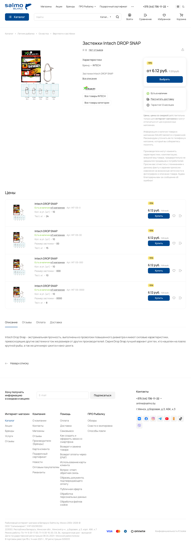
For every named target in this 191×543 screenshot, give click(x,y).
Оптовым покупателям (46, 467)
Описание (11, 322)
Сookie (182, 531)
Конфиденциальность (166, 531)
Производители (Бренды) (42, 442)
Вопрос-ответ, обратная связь (69, 471)
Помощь (65, 414)
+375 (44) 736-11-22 (154, 6)
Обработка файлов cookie (71, 503)
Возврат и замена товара (70, 448)
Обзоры (92, 420)
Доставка (56, 322)
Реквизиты (39, 472)
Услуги (9, 436)
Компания (39, 414)
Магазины (38, 431)
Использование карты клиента (73, 463)
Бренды (9, 431)
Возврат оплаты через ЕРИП (73, 456)
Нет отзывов (96, 49)
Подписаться (102, 395)
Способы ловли (97, 431)
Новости (38, 462)
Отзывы (27, 322)
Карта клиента (41, 449)
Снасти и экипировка (100, 425)
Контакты (38, 425)
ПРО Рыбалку (96, 414)
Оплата (40, 322)
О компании (39, 420)
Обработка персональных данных (73, 495)
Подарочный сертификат (40, 455)
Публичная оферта (71, 489)
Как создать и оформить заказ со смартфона (71, 439)
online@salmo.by (145, 403)
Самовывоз (67, 431)
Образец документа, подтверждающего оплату (72, 481)
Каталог (9, 420)
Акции (8, 425)
